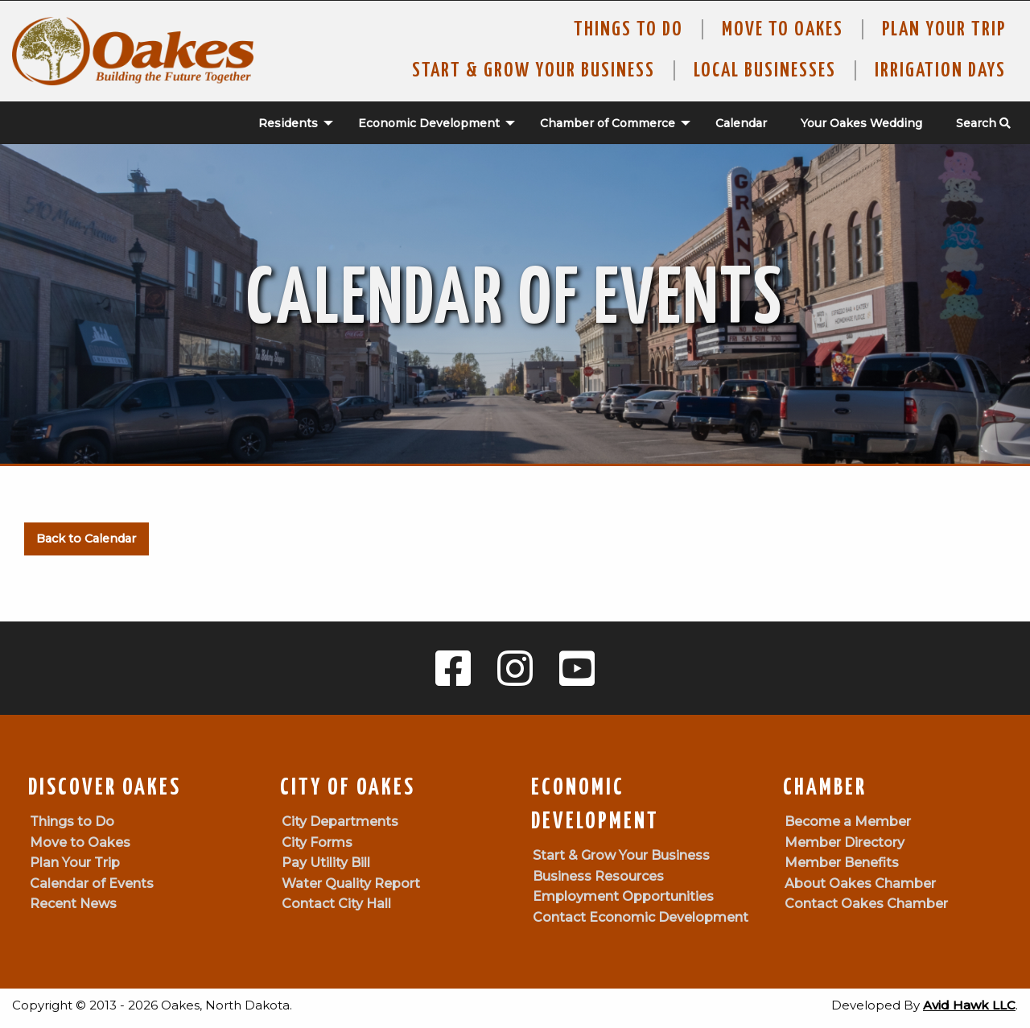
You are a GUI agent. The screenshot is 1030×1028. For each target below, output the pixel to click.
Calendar (741, 123)
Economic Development (429, 123)
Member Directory (844, 842)
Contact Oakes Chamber (866, 903)
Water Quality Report (351, 883)
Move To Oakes (782, 29)
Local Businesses (765, 71)
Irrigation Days (940, 71)
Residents (288, 123)
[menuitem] (287, 123)
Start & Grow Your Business (533, 71)
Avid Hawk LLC (969, 1005)
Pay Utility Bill (326, 862)
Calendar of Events (92, 883)
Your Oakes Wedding (861, 123)
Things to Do (628, 29)
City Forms (317, 842)
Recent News (73, 903)
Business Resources (598, 876)
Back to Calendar (86, 538)
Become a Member (848, 821)
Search (983, 123)
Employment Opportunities (623, 896)
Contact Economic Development (640, 917)
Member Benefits (842, 862)
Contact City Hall (336, 903)
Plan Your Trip (944, 29)
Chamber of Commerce (607, 123)
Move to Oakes (80, 842)
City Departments (340, 821)
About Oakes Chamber (860, 883)
